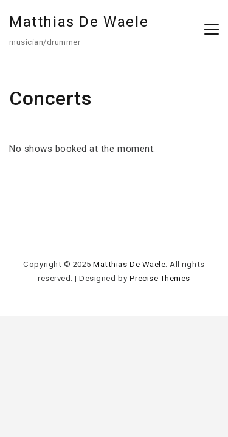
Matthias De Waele (78, 21)
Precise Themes (160, 278)
